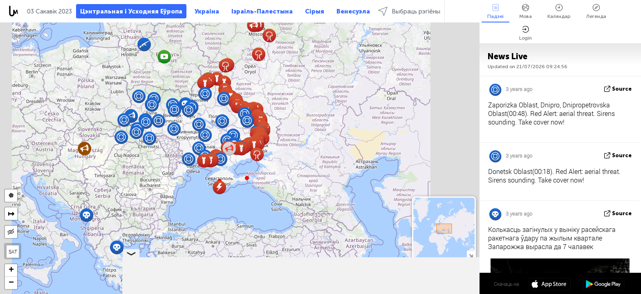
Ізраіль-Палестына (262, 11)
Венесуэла (353, 11)
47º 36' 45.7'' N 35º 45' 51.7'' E (447, 283)
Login (525, 33)
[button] (247, 178)
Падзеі (495, 11)
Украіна (207, 11)
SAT (13, 251)
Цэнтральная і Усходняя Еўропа (131, 11)
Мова (525, 11)
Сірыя (314, 11)
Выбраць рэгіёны (409, 11)
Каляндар (559, 11)
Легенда (596, 11)
